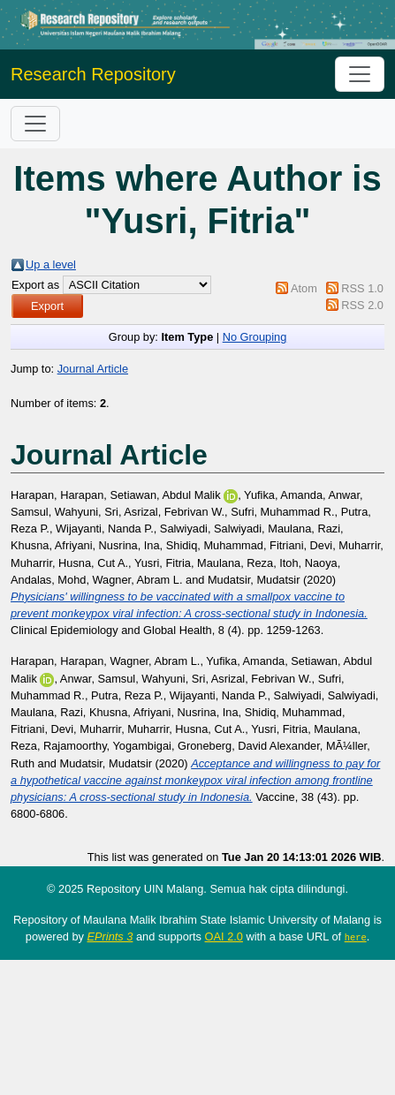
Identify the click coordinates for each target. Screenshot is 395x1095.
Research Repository (93, 74)
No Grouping (255, 337)
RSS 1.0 (362, 288)
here (356, 937)
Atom (304, 288)
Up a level (51, 264)
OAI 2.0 (224, 936)
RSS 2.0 (362, 305)
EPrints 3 (110, 936)
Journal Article (92, 368)
